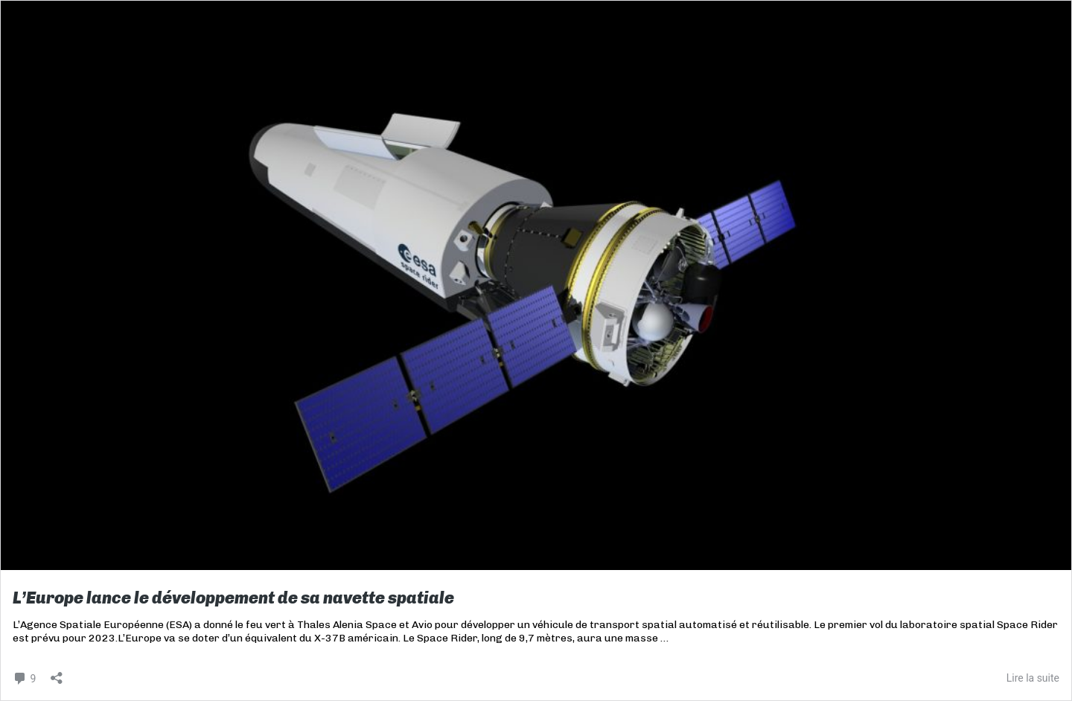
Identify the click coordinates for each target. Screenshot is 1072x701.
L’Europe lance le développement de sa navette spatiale (233, 598)
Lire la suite (1032, 678)
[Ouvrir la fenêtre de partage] (56, 673)
